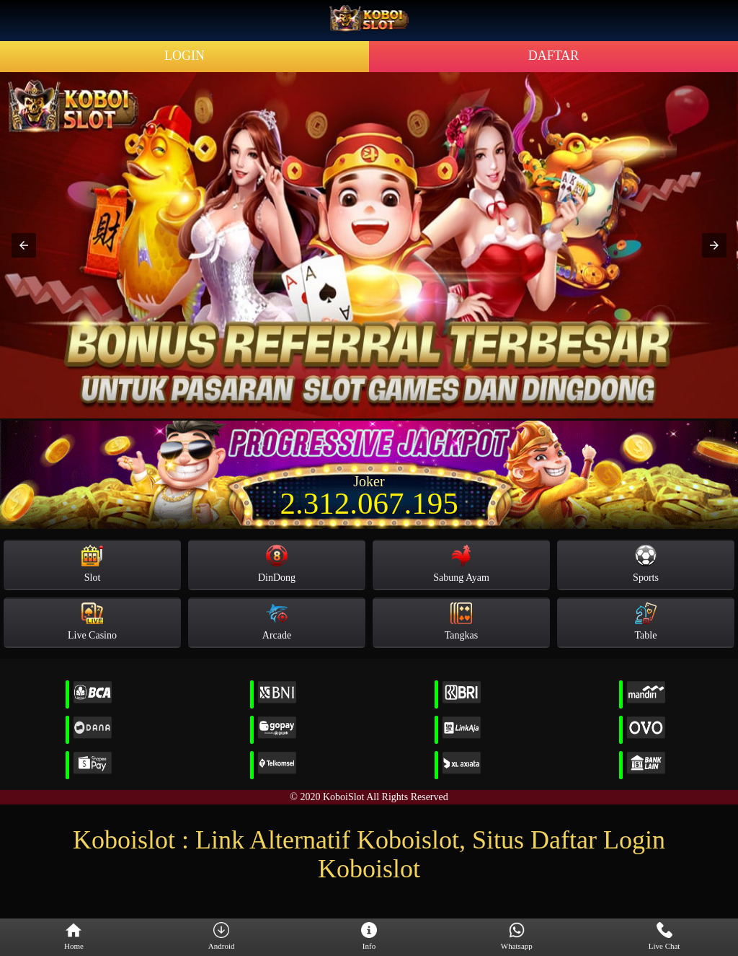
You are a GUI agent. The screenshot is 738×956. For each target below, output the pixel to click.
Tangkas (461, 621)
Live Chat (664, 936)
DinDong (276, 564)
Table (646, 621)
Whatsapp (517, 936)
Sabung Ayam (461, 564)
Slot (92, 564)
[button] (24, 245)
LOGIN (184, 55)
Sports (646, 564)
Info (369, 936)
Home (74, 936)
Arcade (276, 621)
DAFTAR (553, 55)
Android (221, 936)
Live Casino (92, 621)
